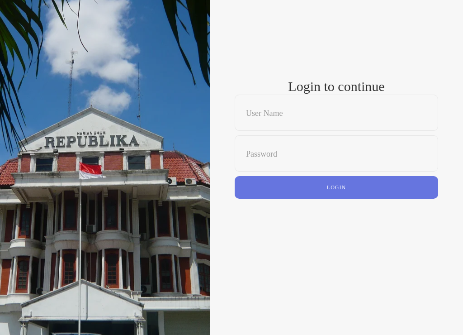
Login (336, 187)
